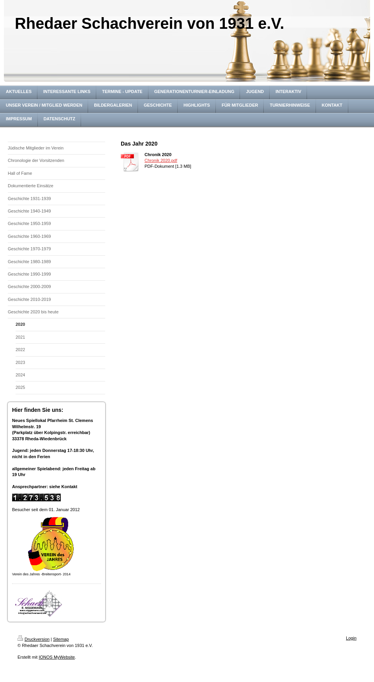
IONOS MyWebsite (57, 657)
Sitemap (61, 639)
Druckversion (33, 639)
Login (351, 638)
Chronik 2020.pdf (161, 160)
